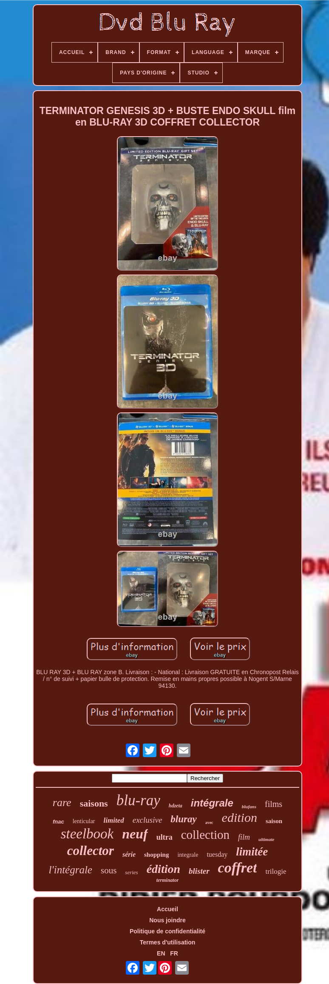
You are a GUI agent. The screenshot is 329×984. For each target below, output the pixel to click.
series (131, 872)
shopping (156, 854)
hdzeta (175, 806)
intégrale (212, 803)
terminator (167, 880)
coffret (237, 867)
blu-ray (138, 800)
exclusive (147, 819)
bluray (183, 819)
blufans (249, 806)
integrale (187, 855)
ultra (164, 837)
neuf (134, 833)
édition (163, 868)
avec (209, 822)
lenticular (84, 821)
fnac (58, 821)
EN (161, 953)
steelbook (87, 833)
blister (199, 871)
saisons (94, 803)
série (129, 854)
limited (114, 820)
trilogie (275, 871)
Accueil (167, 909)
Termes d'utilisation (168, 942)
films (273, 804)
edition (239, 817)
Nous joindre (167, 920)
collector (90, 850)
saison (274, 821)
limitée (252, 851)
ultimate (266, 839)
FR (174, 953)
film (244, 837)
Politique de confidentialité (167, 931)
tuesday (217, 854)
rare (62, 802)
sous (108, 870)
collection (205, 834)
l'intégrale (70, 869)
